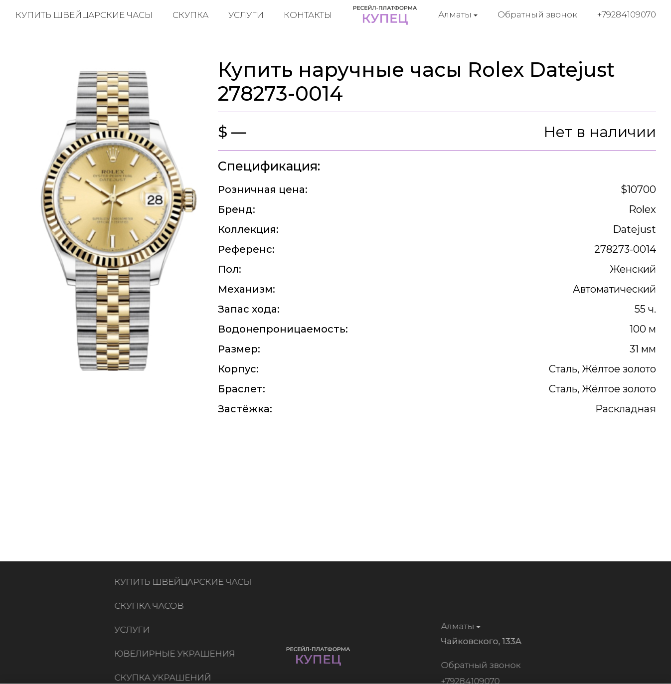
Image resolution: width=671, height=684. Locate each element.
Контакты (308, 15)
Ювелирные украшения (177, 654)
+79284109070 (626, 14)
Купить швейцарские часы (84, 15)
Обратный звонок (537, 14)
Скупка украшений (165, 678)
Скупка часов (151, 606)
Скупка (190, 15)
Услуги (246, 15)
